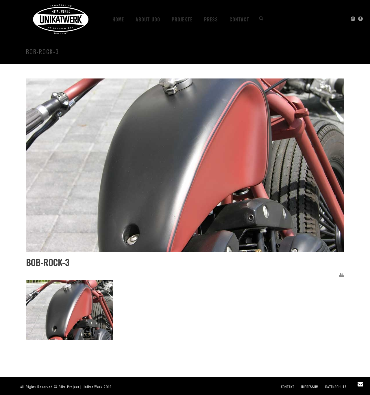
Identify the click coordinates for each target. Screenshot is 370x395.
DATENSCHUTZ (335, 387)
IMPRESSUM (309, 387)
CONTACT (239, 19)
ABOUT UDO (148, 19)
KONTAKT (287, 387)
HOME (118, 19)
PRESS (211, 19)
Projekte (182, 19)
